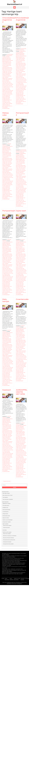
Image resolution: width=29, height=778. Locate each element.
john (9, 25)
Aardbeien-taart (5, 507)
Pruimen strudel (9, 84)
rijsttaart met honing (6, 90)
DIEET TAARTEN (5, 523)
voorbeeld (10, 103)
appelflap (4, 58)
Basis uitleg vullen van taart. (8, 495)
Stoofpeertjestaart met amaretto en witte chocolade (7, 101)
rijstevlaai (4, 89)
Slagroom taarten (6, 517)
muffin (3, 79)
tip (9, 102)
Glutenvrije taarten (6, 527)
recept (22, 83)
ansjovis (4, 56)
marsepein (10, 78)
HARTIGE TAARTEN (20, 49)
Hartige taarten (5, 513)
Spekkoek (8, 96)
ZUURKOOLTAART (6, 108)
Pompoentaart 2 (22, 114)
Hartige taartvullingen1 (7, 541)
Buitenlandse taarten (6, 515)
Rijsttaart (8, 89)
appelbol (7, 56)
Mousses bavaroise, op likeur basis (9, 539)
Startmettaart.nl (14, 4)
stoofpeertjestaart (6, 98)
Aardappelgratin (9, 55)
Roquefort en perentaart (21, 89)
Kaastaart (6, 390)
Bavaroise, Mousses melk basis (8, 537)
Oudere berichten (7, 481)
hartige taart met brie (6, 71)
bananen (4, 60)
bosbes (6, 62)
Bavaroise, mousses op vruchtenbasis (9, 535)
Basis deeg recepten (6, 493)
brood (3, 65)
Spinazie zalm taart (6, 97)
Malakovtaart (5, 78)
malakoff (6, 77)
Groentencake (22, 299)
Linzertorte (18, 71)
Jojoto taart (21, 211)
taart (8, 102)
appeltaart (8, 58)
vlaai (7, 103)
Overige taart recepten (7, 521)
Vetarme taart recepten (7, 525)
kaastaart (8, 74)
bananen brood (9, 60)
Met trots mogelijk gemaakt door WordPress (11, 582)
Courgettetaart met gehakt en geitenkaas (6, 66)
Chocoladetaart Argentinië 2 (9, 20)
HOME (3, 578)
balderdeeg (8, 59)
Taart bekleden (5, 497)
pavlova (10, 83)
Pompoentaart (8, 211)
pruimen (4, 84)
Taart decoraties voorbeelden (8, 499)
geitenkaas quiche (6, 68)
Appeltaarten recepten (7, 503)
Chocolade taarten (6, 505)
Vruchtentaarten (5, 511)
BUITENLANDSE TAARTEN (21, 151)
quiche (3, 85)
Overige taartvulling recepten (8, 543)
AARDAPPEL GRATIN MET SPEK (21, 392)
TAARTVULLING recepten (7, 532)
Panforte (7, 80)
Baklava (3, 59)
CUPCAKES (5, 530)
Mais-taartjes (5, 300)
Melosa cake (5, 114)
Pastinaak (18, 77)
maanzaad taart (19, 445)
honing (5, 73)
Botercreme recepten (7, 533)
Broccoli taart (8, 64)
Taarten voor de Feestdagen (7, 519)
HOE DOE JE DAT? (5, 491)
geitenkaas (9, 67)
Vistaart (3, 103)
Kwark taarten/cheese (6, 509)
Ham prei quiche (22, 65)
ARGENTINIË (10, 54)
